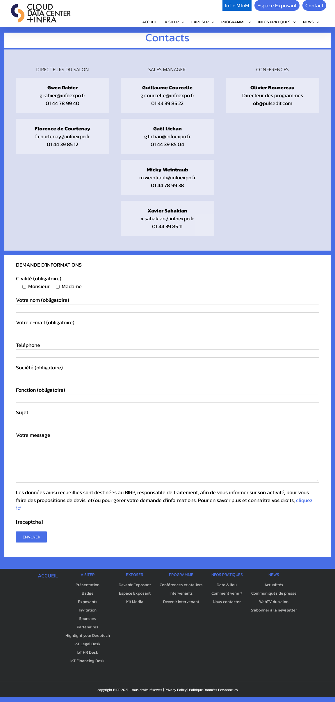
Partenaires (87, 627)
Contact (314, 5)
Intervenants (181, 593)
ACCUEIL (48, 575)
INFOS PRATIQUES (227, 575)
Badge (88, 593)
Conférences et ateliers (181, 585)
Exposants (87, 602)
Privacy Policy (176, 689)
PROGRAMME (181, 575)
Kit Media (134, 602)
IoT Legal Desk (87, 644)
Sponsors (87, 619)
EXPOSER (134, 575)
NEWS (273, 575)
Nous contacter (227, 602)
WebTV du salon (273, 602)
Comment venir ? (226, 593)
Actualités (273, 585)
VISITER (88, 575)
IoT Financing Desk (87, 661)
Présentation (87, 585)
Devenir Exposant (135, 585)
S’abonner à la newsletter (274, 610)
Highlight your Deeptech (87, 635)
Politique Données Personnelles (213, 689)
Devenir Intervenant (181, 602)
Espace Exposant (277, 5)
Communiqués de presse (274, 593)
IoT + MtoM (237, 5)
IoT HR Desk (87, 652)
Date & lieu (227, 585)
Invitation (88, 610)
